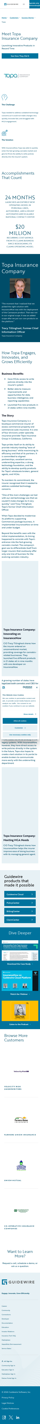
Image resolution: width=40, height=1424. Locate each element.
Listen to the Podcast (18, 1024)
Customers (14, 17)
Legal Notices (8, 1403)
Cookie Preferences (10, 1408)
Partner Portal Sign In (9, 1378)
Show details (28, 714)
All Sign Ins (8, 1361)
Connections (6, 1314)
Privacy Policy (8, 1397)
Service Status (6, 1348)
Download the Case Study (19, 964)
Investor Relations (8, 1331)
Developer (5, 1319)
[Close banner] (37, 687)
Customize (20, 728)
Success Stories (28, 17)
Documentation (7, 1323)
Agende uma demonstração (34, 4)
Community (6, 1310)
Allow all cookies (20, 721)
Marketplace (6, 1340)
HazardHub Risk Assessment (11, 1344)
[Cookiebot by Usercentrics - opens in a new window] (24, 687)
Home (4, 17)
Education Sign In (8, 1370)
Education (5, 1327)
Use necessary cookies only (20, 735)
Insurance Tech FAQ (9, 1336)
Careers (4, 1306)
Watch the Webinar (19, 994)
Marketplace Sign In (8, 1374)
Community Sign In (8, 1365)
